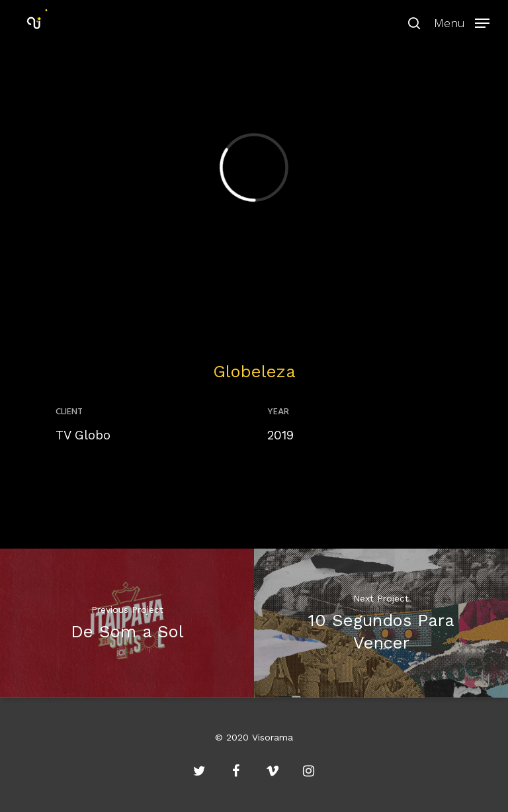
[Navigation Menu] (461, 21)
